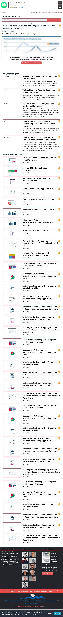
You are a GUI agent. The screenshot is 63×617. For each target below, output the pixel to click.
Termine (51, 595)
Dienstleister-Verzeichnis (10, 594)
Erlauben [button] (57, 613)
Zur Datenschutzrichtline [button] (29, 614)
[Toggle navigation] (60, 7)
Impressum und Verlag (41, 594)
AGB (31, 595)
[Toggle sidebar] (60, 3)
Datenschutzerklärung (23, 595)
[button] (31, 24)
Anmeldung (13, 595)
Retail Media (41, 12)
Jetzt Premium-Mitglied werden (31, 63)
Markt (3, 12)
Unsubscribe (37, 595)
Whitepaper (51, 594)
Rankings (31, 594)
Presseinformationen (23, 594)
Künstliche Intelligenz (56, 12)
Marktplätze (47, 12)
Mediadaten (44, 595)
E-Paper (57, 594)
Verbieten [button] (49, 613)
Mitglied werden (47, 578)
